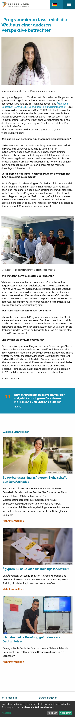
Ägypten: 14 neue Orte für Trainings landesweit (36, 569)
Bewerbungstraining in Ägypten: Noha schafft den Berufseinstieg (35, 479)
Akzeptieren (65, 713)
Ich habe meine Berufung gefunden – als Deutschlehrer (31, 639)
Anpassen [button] (6, 713)
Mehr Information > (13, 521)
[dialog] (37, 709)
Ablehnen (52, 713)
